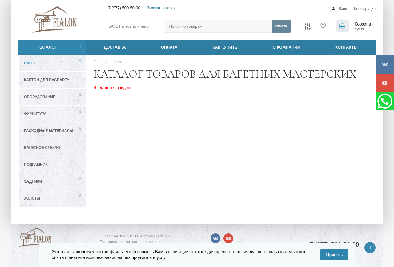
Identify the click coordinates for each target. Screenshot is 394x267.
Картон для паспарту (46, 80)
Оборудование (39, 97)
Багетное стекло (42, 147)
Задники (33, 181)
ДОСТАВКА (115, 47)
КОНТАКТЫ (346, 47)
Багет (30, 63)
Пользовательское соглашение (126, 242)
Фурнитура (35, 114)
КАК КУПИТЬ (225, 47)
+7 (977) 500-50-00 (123, 8)
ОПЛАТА (169, 47)
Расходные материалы (48, 131)
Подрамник (36, 164)
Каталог (41, 47)
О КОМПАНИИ (286, 47)
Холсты (32, 198)
